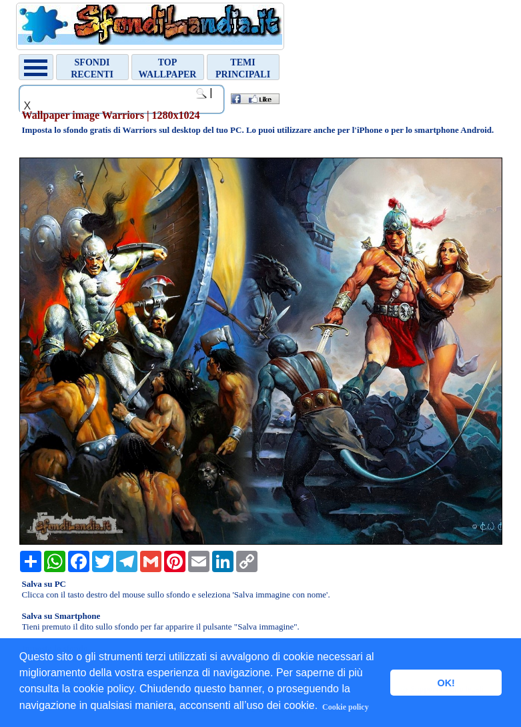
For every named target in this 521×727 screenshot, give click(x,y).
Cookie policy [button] (345, 707)
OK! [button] (445, 683)
